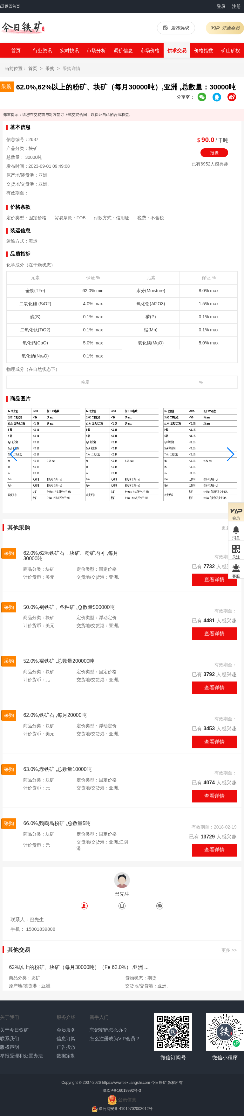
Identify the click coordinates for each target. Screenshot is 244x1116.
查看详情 (214, 579)
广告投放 (66, 1047)
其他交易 (18, 950)
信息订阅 (66, 1038)
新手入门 (99, 1017)
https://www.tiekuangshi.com (126, 1082)
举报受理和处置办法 (21, 1055)
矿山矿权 (230, 50)
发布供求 (176, 28)
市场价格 (149, 50)
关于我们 (9, 1017)
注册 (236, 6)
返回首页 (10, 6)
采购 (49, 68)
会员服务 (66, 1030)
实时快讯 (69, 50)
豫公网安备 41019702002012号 (125, 1108)
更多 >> (229, 950)
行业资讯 (42, 50)
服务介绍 (66, 1017)
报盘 (214, 152)
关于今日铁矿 (14, 1030)
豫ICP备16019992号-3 (122, 1090)
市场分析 (96, 50)
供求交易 (176, 50)
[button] (14, 454)
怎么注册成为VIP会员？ (115, 1038)
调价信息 (123, 50)
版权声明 (9, 1047)
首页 (16, 50)
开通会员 (225, 28)
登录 (221, 6)
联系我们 (9, 1038)
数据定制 (66, 1055)
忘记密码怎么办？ (109, 1030)
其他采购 (18, 528)
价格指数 (203, 50)
